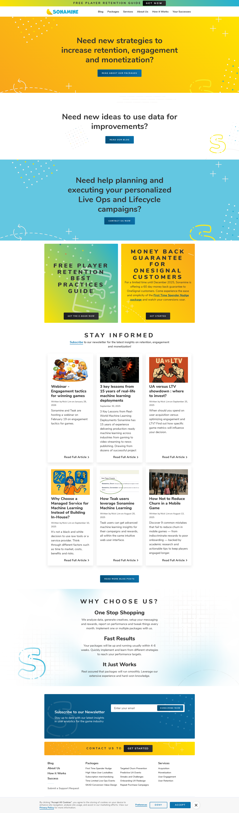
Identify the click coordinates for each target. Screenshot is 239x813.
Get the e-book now (81, 316)
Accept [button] (180, 804)
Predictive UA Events (130, 772)
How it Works (160, 11)
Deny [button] (158, 804)
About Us (142, 11)
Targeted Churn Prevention (133, 768)
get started (138, 748)
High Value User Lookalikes (99, 772)
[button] (196, 805)
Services (128, 11)
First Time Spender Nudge (98, 768)
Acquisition (163, 768)
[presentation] (135, 721)
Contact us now (120, 221)
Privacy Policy (47, 807)
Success (53, 778)
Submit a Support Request (63, 788)
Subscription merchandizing (99, 776)
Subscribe (76, 342)
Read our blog (120, 139)
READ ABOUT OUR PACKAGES (119, 73)
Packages (113, 11)
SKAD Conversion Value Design (101, 784)
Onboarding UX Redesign (133, 780)
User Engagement (167, 776)
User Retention (165, 780)
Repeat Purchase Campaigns (134, 784)
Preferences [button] (141, 805)
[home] (62, 12)
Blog (100, 11)
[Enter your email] (148, 708)
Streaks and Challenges (131, 776)
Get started (158, 316)
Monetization (164, 772)
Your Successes (182, 11)
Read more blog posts (119, 579)
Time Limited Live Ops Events (100, 780)
